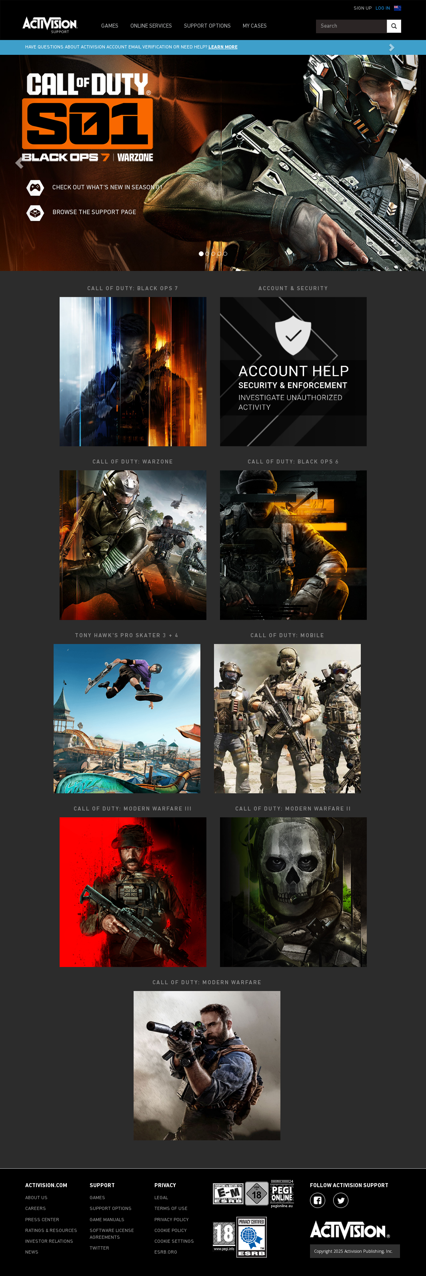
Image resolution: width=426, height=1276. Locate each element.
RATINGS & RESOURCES (51, 1230)
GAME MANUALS (107, 1220)
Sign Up (363, 8)
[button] (397, 7)
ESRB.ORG (165, 1252)
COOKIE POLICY (170, 1230)
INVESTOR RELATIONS (49, 1241)
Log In (383, 8)
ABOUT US (36, 1198)
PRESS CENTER (42, 1220)
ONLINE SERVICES (151, 26)
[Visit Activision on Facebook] (317, 1200)
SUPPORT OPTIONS (207, 26)
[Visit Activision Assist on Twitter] (340, 1200)
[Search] (394, 26)
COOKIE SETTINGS (174, 1241)
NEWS (31, 1252)
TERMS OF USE (171, 1208)
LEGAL (161, 1198)
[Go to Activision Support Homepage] (54, 26)
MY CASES (255, 26)
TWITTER (99, 1248)
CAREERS (35, 1208)
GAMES (109, 26)
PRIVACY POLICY (171, 1220)
